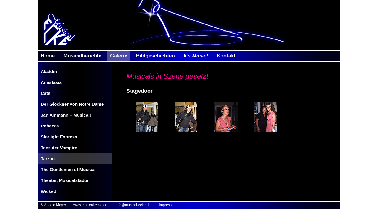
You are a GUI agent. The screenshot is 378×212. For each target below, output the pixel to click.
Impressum (167, 205)
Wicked (48, 191)
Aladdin (49, 71)
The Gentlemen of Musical (68, 169)
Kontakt (226, 56)
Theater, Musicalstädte (64, 180)
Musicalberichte (82, 56)
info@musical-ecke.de (133, 205)
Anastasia (51, 82)
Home (48, 56)
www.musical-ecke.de (90, 205)
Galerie (118, 56)
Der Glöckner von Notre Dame (72, 104)
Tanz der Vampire (59, 147)
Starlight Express (59, 136)
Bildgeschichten (155, 56)
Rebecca (50, 125)
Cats (45, 93)
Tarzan (48, 158)
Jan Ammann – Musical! (66, 114)
